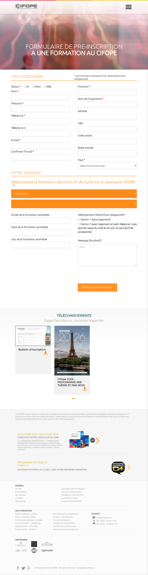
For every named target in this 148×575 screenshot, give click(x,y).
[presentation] (101, 276)
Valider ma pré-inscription (97, 287)
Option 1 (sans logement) (94, 219)
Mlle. (48, 86)
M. (26, 86)
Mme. (36, 86)
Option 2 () (107, 228)
